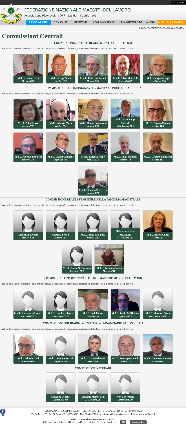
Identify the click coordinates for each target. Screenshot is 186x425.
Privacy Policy (107, 419)
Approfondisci (138, 422)
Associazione (37, 22)
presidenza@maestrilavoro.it (114, 414)
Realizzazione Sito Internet (84, 419)
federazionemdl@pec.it (143, 414)
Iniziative (79, 22)
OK (123, 422)
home (142, 28)
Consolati (59, 22)
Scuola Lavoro (171, 22)
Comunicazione (102, 22)
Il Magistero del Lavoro (136, 22)
